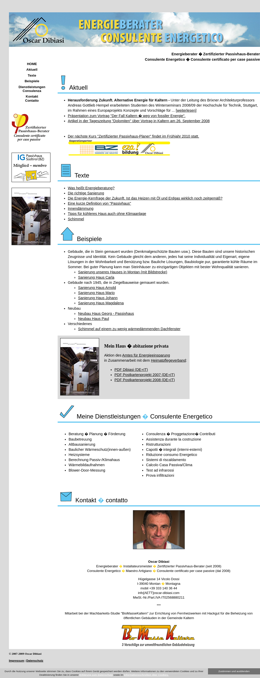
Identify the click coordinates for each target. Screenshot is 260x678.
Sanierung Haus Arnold (97, 288)
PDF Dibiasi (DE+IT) (131, 370)
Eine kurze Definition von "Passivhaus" (99, 203)
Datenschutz (34, 660)
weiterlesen (186, 110)
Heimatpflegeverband (168, 360)
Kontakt (77, 500)
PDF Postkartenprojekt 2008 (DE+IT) (145, 380)
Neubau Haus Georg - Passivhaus (106, 313)
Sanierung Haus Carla (96, 277)
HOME (32, 64)
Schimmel (76, 219)
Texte (32, 75)
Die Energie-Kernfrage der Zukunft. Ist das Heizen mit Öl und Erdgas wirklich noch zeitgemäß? (145, 198)
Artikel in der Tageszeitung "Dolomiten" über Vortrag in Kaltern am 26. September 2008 (139, 121)
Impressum (16, 660)
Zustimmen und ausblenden (234, 671)
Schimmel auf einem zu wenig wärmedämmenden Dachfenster (129, 329)
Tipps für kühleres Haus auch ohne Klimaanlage (107, 214)
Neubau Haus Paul (93, 319)
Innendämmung (80, 208)
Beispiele (32, 81)
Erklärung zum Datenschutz (96, 674)
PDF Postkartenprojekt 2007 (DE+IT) (145, 375)
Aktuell (32, 69)
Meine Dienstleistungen (100, 416)
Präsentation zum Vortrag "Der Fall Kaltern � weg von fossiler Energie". (126, 116)
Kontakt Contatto (32, 98)
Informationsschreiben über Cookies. (146, 674)
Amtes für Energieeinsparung (146, 355)
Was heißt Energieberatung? (91, 188)
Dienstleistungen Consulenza (32, 89)
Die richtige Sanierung (86, 193)
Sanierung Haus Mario (96, 293)
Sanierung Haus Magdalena (101, 303)
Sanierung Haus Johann (98, 298)
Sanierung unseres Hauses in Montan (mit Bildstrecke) (122, 272)
